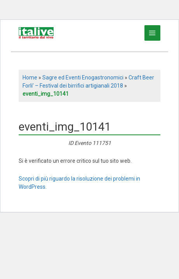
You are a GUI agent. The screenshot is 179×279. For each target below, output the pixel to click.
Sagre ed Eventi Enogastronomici (82, 77)
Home (30, 77)
